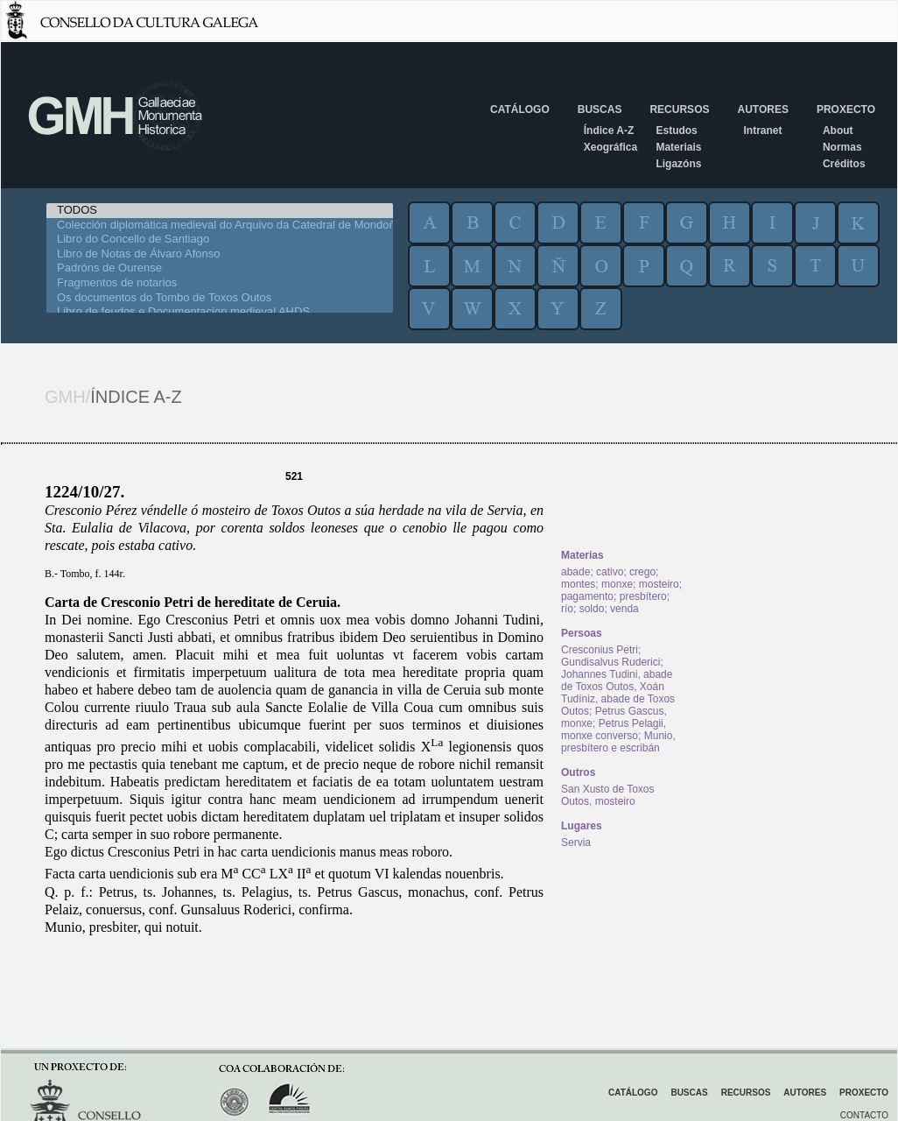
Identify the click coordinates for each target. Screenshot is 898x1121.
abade (575, 572)
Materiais (678, 147)
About (838, 130)
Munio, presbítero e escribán (618, 742)
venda (624, 609)
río (567, 609)
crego (642, 572)
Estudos (676, 130)
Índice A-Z (609, 130)
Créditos (844, 164)
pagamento (587, 596)
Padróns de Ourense (219, 268)
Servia (576, 842)
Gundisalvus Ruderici (610, 662)
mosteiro (659, 584)
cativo (609, 572)
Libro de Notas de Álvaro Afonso (219, 254)
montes (578, 584)
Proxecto (846, 109)
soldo (592, 609)
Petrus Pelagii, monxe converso (613, 729)
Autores (762, 109)
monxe (617, 584)
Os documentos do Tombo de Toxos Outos (219, 298)
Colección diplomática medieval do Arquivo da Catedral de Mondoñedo (219, 225)
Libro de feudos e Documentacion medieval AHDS (219, 312)
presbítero (643, 596)
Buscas (600, 109)
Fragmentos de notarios (219, 283)
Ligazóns (678, 164)
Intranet (762, 130)
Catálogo (520, 109)
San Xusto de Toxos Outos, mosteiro (608, 795)
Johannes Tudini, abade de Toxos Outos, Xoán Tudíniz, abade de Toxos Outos (618, 692)
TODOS (219, 210)
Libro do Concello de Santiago (219, 239)
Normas (842, 147)
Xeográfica (610, 147)
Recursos (679, 109)
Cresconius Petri (599, 650)
